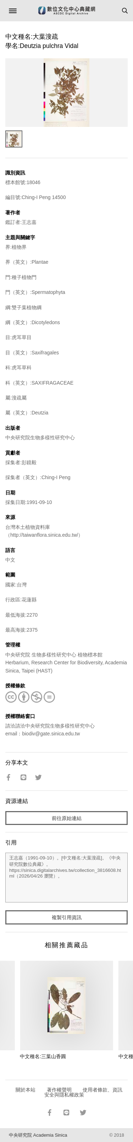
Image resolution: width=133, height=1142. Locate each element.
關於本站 (25, 1090)
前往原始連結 (67, 818)
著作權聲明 (59, 1090)
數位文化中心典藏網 (66, 10)
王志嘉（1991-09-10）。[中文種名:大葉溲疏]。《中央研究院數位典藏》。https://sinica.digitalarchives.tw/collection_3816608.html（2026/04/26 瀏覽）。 (66, 877)
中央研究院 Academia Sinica (38, 1135)
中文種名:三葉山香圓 (43, 1056)
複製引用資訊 (67, 917)
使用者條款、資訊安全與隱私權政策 (83, 1092)
